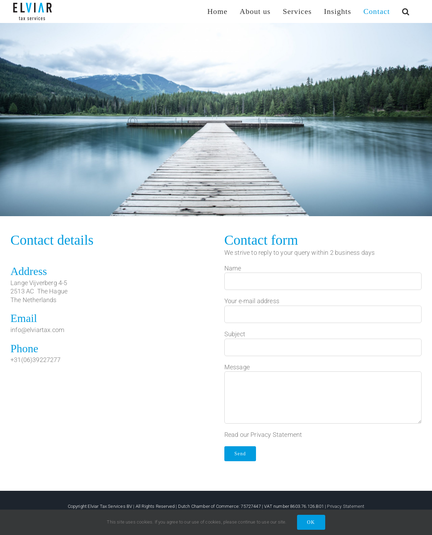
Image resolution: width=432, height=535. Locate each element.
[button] (405, 11)
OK (311, 522)
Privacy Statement (276, 434)
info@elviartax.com (37, 329)
